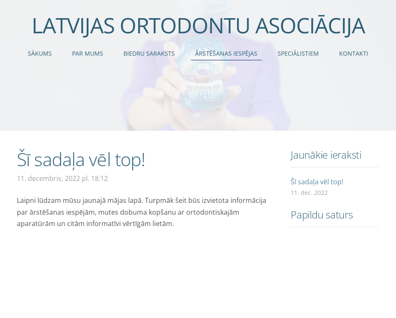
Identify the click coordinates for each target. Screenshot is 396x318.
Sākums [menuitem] (40, 53)
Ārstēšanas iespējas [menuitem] (226, 53)
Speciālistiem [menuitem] (298, 53)
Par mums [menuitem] (87, 53)
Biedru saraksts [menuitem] (149, 53)
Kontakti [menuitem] (353, 53)
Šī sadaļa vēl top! (317, 181)
